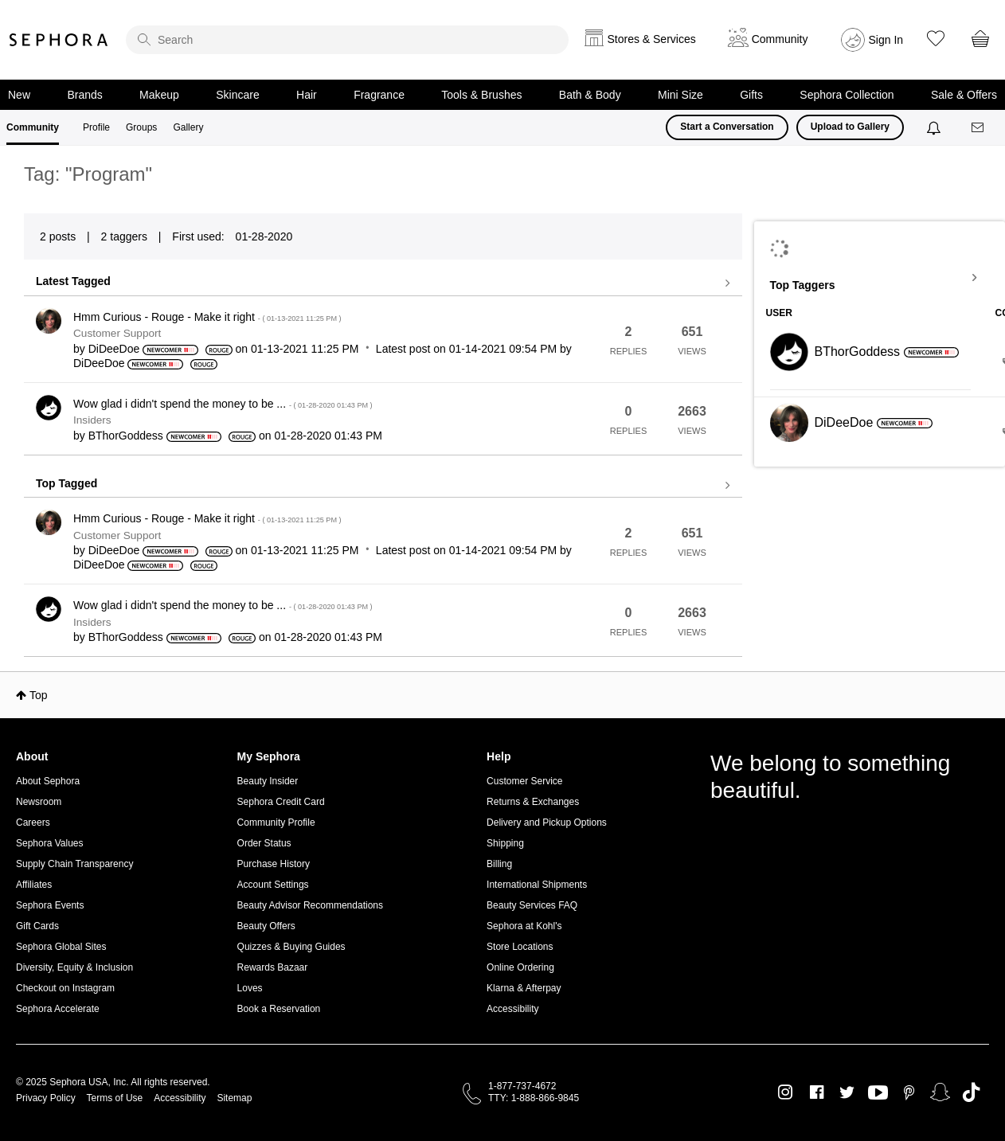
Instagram (786, 1092)
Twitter (847, 1092)
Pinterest (909, 1092)
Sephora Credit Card (281, 801)
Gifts (751, 94)
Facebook (817, 1092)
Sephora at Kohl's (524, 926)
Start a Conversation (726, 126)
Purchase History (273, 863)
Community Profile (276, 822)
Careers (33, 822)
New (19, 94)
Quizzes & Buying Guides (291, 946)
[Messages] (979, 127)
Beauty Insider (268, 781)
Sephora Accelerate (58, 1008)
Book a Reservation (279, 1008)
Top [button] (38, 695)
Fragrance (379, 94)
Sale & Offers (964, 94)
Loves (250, 988)
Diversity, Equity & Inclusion (74, 967)
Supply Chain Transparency (74, 863)
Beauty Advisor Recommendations (310, 905)
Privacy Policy (46, 1098)
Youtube (878, 1093)
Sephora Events (50, 905)
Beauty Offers (266, 926)
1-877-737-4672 (522, 1086)
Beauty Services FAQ (532, 905)
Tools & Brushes (481, 94)
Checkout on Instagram (65, 988)
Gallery (188, 127)
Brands (84, 94)
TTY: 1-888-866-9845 (533, 1098)
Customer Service (524, 781)
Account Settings (273, 884)
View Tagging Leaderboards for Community (880, 278)
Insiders (92, 420)
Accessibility (512, 1008)
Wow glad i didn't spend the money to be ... (223, 403)
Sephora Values (50, 843)
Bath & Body (590, 94)
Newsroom (38, 801)
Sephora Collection (847, 94)
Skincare (237, 94)
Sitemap (234, 1098)
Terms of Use (115, 1098)
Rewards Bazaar (272, 967)
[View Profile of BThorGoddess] (125, 435)
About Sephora (48, 781)
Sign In (886, 39)
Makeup (159, 94)
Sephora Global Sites (61, 946)
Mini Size (680, 94)
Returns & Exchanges (533, 801)
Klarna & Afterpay (524, 988)
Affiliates (34, 884)
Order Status (264, 843)
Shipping (505, 843)
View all (383, 283)
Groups (141, 127)
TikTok (971, 1092)
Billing (499, 863)
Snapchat (940, 1092)
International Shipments (537, 884)
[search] (347, 39)
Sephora (59, 39)
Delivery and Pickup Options (547, 822)
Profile (96, 127)
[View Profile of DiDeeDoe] (114, 348)
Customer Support (117, 333)
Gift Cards (37, 926)
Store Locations (520, 946)
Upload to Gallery (850, 126)
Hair (306, 94)
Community (32, 127)
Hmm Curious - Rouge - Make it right (207, 317)
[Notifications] (935, 127)
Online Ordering (520, 967)
